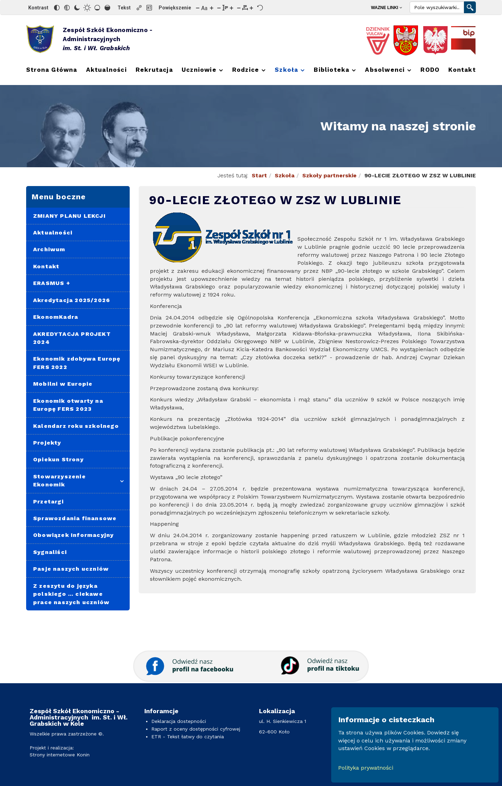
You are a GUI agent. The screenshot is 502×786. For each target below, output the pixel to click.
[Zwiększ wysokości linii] (231, 7)
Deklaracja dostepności (178, 721)
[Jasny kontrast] (87, 7)
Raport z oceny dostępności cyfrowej (195, 729)
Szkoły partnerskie (329, 175)
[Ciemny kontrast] (77, 7)
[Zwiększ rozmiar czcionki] (211, 7)
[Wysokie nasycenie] (107, 7)
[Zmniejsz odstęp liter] (238, 7)
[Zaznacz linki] (139, 7)
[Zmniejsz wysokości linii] (218, 7)
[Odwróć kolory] (57, 7)
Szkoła (285, 175)
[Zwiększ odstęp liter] (251, 7)
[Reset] (260, 7)
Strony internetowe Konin (60, 754)
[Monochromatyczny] (67, 7)
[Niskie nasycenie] (97, 7)
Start (259, 175)
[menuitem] (388, 7)
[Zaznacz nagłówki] (149, 7)
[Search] (437, 7)
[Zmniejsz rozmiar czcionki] (197, 7)
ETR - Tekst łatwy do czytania (187, 736)
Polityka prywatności (365, 767)
